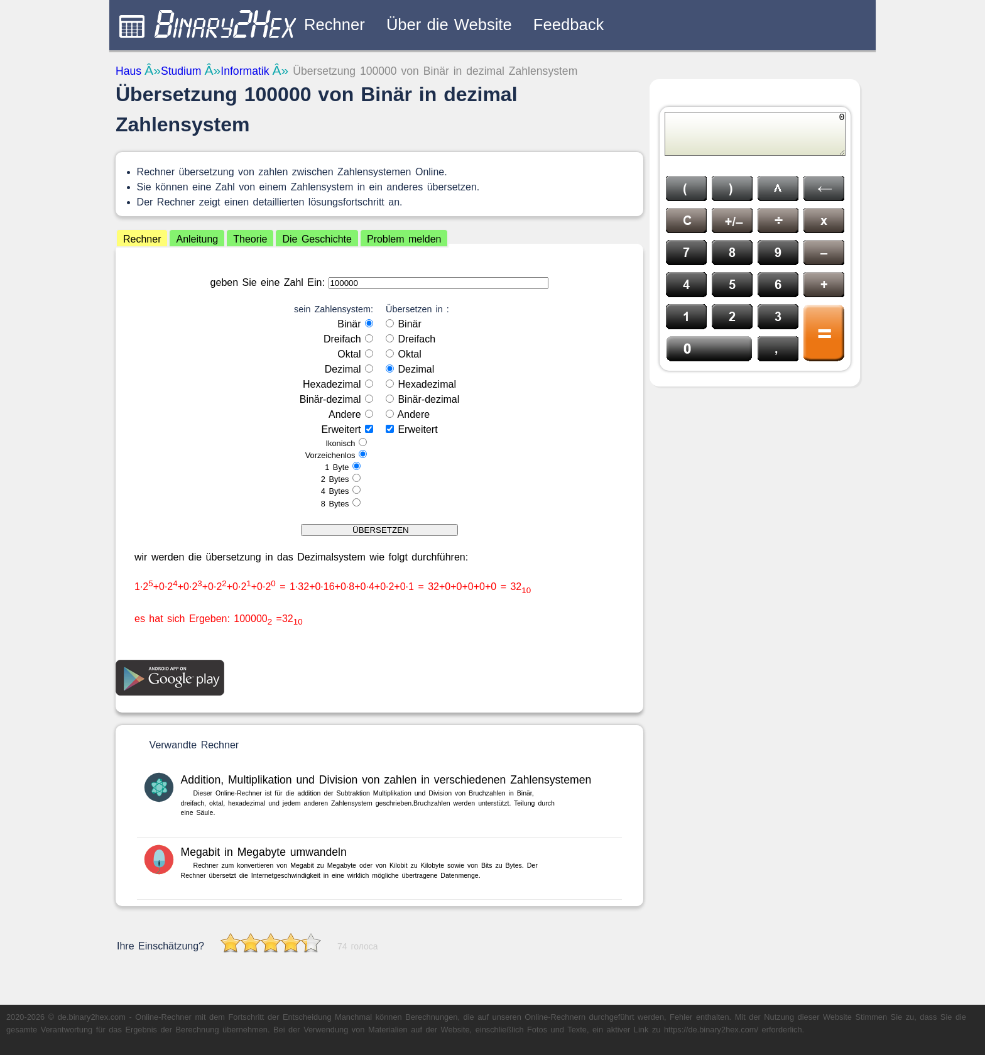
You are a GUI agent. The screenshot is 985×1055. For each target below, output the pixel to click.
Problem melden (404, 239)
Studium (181, 71)
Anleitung (197, 239)
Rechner (334, 24)
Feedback (568, 24)
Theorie (250, 239)
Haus (128, 71)
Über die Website (449, 24)
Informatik (244, 71)
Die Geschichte (317, 239)
